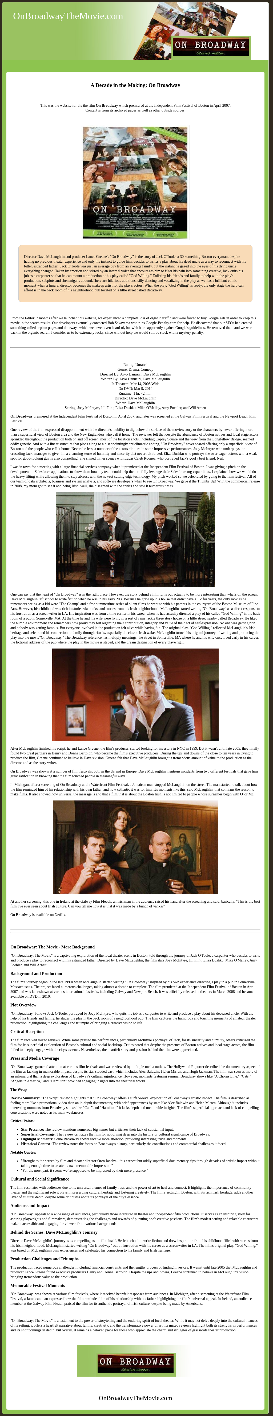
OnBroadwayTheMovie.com (68, 16)
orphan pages (47, 328)
